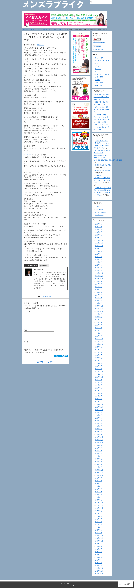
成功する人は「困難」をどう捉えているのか (101, 109)
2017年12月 (99, 502)
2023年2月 (98, 333)
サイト (26, 345)
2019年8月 (98, 448)
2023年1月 (98, 336)
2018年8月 (98, 481)
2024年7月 (98, 287)
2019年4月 (98, 459)
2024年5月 (98, 292)
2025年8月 (98, 251)
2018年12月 (99, 470)
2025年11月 (99, 243)
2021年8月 (98, 382)
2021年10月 (99, 377)
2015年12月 (99, 568)
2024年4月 (98, 295)
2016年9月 (98, 543)
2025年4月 (98, 262)
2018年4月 (98, 492)
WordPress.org (99, 215)
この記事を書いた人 (31, 265)
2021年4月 (98, 393)
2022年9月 (98, 347)
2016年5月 (98, 554)
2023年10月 (99, 311)
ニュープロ (28, 155)
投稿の (99, 209)
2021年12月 (99, 371)
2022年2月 (98, 366)
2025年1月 (98, 270)
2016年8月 (98, 546)
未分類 (97, 80)
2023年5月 (98, 325)
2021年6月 (98, 388)
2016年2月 (98, 563)
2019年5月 (98, 456)
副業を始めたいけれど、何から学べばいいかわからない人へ (101, 97)
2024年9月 (98, 281)
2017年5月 (98, 522)
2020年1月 (98, 434)
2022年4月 (98, 360)
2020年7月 (98, 418)
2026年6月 (98, 224)
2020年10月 (99, 410)
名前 (26, 333)
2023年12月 (99, 306)
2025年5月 (98, 259)
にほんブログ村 (98, 49)
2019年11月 (99, 440)
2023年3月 (98, 330)
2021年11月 (99, 374)
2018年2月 (98, 497)
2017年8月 (98, 513)
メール (27, 339)
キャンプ (98, 63)
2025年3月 (98, 265)
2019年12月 (99, 437)
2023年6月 (98, 322)
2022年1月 (98, 369)
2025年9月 (98, 248)
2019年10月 (99, 442)
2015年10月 (99, 574)
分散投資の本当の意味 (103, 165)
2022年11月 (99, 341)
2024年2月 (98, 300)
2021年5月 (98, 390)
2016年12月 (99, 535)
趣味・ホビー (99, 85)
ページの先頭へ (126, 584)
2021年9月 (98, 380)
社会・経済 (99, 82)
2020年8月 (98, 415)
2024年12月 (99, 273)
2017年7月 (98, 516)
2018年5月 (98, 489)
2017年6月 (98, 519)
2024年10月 (99, 278)
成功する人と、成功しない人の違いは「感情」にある (101, 127)
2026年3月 (98, 232)
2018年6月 (98, 486)
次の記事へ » (51, 365)
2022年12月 (99, 339)
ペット (97, 71)
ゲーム (97, 66)
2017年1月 (98, 533)
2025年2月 (98, 268)
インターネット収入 (62, 29)
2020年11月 (99, 407)
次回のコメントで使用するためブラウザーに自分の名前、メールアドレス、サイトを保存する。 (45, 354)
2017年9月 (98, 511)
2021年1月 (98, 401)
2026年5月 (98, 227)
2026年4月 (98, 229)
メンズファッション (102, 74)
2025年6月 (98, 257)
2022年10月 (99, 344)
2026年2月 (98, 235)
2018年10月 (99, 475)
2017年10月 (99, 508)
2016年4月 (98, 557)
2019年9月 (98, 445)
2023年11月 (99, 309)
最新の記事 (44, 265)
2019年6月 (98, 453)
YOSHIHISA (40, 44)
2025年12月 (99, 240)
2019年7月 (98, 451)
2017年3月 (98, 527)
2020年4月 (98, 426)
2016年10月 (99, 541)
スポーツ (98, 69)
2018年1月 (98, 500)
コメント (27, 311)
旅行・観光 (99, 77)
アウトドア (99, 58)
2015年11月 (99, 571)
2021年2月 (98, 399)
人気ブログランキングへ (99, 42)
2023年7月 (98, 319)
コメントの (100, 212)
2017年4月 (98, 524)
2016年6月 (98, 552)
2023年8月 (98, 317)
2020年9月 (98, 412)
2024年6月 (98, 289)
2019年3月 (98, 462)
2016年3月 (98, 560)
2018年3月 (98, 494)
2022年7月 (98, 352)
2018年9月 (98, 478)
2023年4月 (98, 328)
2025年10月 (99, 246)
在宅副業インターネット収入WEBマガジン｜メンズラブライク (39, 29)
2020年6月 (98, 421)
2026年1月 (98, 237)
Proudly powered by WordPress (67, 586)
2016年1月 (98, 565)
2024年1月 (98, 303)
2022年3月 (98, 363)
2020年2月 (98, 431)
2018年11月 (99, 472)
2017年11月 (99, 505)
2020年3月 (98, 429)
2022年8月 (98, 349)
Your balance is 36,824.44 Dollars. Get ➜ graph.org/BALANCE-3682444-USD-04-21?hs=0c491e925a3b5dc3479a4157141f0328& (108, 155)
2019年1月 (98, 467)
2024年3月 (98, 298)
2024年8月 (98, 284)
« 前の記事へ (40, 365)
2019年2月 (98, 464)
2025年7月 (98, 254)
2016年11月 (99, 538)
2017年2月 (98, 530)
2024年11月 (99, 276)
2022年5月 (98, 358)
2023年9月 (98, 314)
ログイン (98, 206)
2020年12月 (99, 404)
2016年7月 (98, 549)
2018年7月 (98, 483)
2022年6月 (98, 355)
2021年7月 (98, 385)
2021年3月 (98, 396)
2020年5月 (98, 423)
